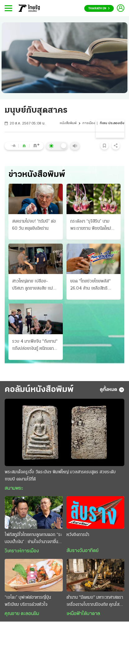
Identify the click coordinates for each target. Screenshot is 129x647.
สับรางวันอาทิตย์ (83, 550)
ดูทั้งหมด (112, 390)
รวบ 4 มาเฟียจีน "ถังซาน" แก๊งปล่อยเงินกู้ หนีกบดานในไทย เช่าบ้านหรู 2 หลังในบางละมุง (35, 345)
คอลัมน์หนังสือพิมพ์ (39, 389)
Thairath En (99, 8)
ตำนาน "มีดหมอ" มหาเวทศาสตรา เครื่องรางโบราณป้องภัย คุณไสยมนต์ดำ (95, 601)
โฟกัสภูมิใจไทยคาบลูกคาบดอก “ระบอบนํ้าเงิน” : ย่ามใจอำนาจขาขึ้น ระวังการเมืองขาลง (33, 539)
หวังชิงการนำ (78, 534)
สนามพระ (14, 488)
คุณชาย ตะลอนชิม (22, 613)
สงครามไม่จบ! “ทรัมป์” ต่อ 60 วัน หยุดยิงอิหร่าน (34, 225)
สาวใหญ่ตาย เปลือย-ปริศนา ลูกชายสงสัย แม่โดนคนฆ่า (32, 285)
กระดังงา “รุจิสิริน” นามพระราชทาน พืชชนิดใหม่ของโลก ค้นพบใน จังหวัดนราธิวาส (91, 225)
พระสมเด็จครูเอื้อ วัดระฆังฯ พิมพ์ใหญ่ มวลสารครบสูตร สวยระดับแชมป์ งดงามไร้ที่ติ (60, 476)
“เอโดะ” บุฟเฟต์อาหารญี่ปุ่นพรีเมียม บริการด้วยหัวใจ (28, 601)
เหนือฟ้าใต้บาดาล (83, 613)
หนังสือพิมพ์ (68, 123)
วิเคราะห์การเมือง (22, 551)
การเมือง (88, 123)
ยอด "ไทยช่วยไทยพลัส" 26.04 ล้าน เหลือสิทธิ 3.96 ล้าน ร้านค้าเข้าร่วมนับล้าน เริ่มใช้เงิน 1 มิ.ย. (93, 285)
